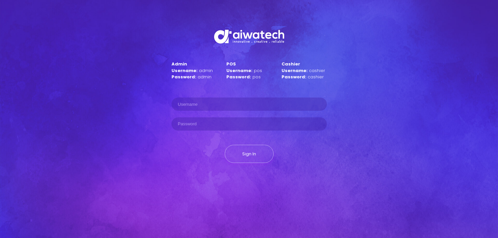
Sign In (249, 154)
